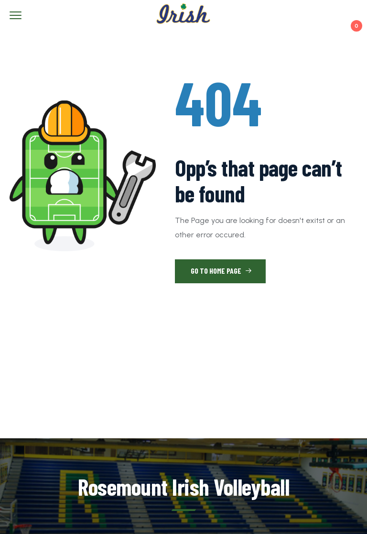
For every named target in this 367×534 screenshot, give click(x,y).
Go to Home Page (221, 270)
